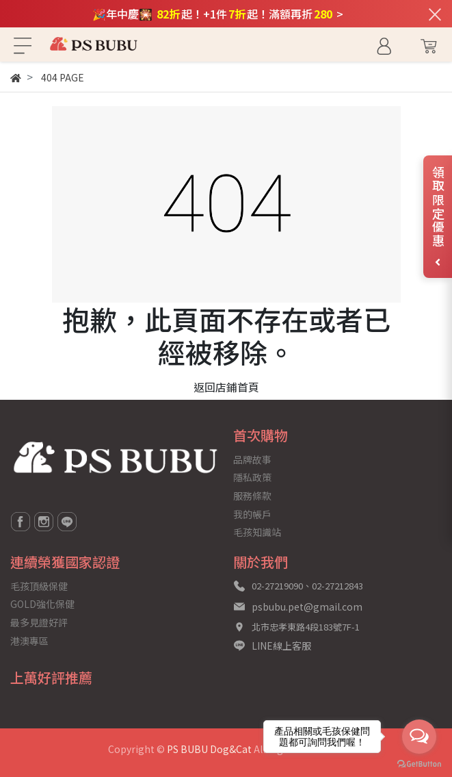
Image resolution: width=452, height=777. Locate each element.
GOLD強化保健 (42, 604)
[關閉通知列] (435, 13)
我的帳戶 (252, 514)
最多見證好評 (39, 622)
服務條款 (252, 495)
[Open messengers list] (419, 736)
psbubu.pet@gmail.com (307, 606)
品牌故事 (252, 459)
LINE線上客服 (281, 645)
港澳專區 (29, 641)
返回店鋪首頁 (226, 387)
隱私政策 (252, 477)
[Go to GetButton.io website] (419, 763)
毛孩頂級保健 (39, 586)
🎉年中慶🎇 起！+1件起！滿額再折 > (217, 13)
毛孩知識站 (257, 532)
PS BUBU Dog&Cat (209, 749)
